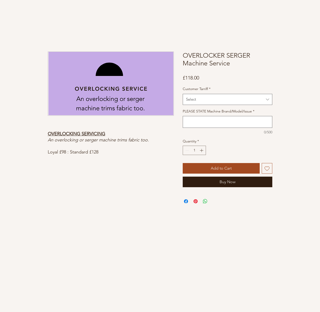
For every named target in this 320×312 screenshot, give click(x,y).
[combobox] (227, 99)
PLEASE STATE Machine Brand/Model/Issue (218, 111)
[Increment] (202, 150)
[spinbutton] (194, 150)
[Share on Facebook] (186, 201)
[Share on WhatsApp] (205, 201)
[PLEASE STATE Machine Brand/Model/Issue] (227, 122)
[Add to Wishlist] (267, 168)
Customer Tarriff (196, 89)
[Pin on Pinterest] (196, 201)
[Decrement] (186, 150)
